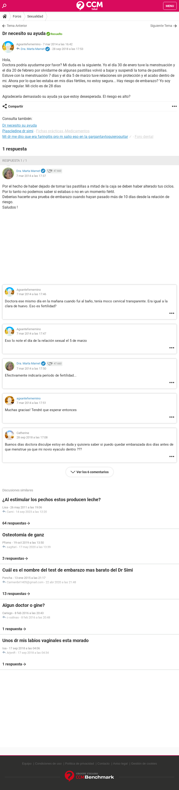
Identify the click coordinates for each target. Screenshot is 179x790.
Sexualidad (35, 16)
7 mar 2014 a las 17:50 (31, 368)
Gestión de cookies (144, 763)
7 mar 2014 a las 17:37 (31, 176)
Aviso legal (120, 763)
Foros (17, 16)
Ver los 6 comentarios (92, 472)
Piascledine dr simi (17, 131)
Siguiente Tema (161, 26)
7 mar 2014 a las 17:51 (31, 403)
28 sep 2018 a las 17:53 (67, 49)
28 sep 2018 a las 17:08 (32, 437)
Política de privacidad (79, 763)
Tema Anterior (17, 26)
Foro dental (144, 136)
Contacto (103, 763)
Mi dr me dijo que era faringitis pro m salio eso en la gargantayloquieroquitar (65, 136)
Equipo (26, 763)
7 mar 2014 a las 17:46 (31, 294)
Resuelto (56, 34)
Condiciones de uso (48, 763)
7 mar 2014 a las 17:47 (31, 333)
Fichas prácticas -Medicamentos (63, 131)
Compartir (15, 106)
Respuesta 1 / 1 (14, 160)
